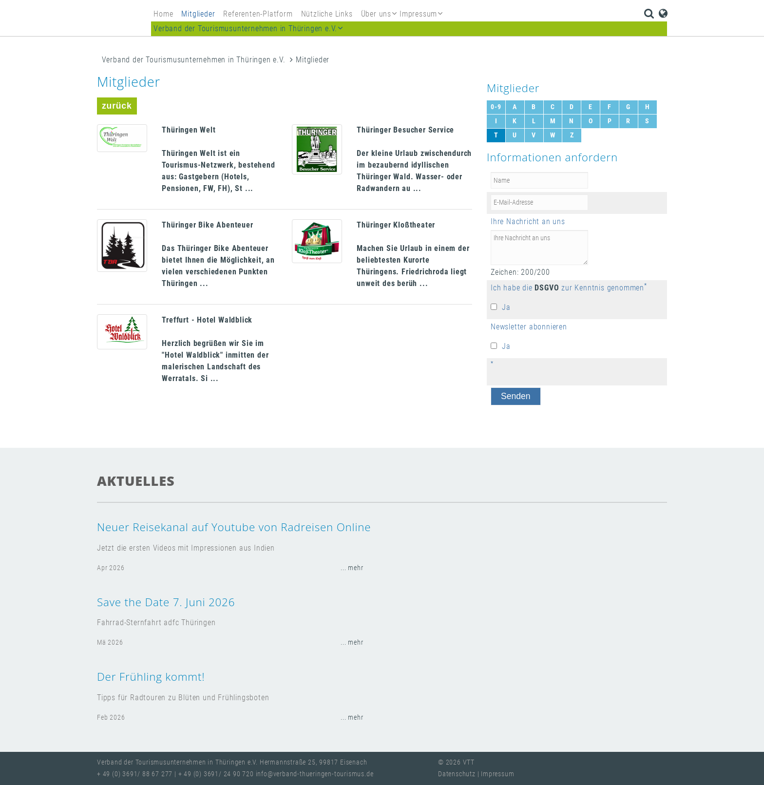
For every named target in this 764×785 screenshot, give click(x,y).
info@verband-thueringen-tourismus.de (315, 774)
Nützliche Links (327, 14)
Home (163, 14)
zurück (117, 106)
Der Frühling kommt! (151, 676)
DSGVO (547, 287)
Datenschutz (458, 774)
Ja (506, 307)
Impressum (497, 774)
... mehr (352, 568)
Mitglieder (198, 14)
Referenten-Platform (257, 14)
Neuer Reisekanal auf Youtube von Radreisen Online (234, 527)
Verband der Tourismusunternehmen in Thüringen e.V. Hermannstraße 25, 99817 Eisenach (232, 762)
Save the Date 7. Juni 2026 (166, 602)
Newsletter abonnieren (529, 326)
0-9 (496, 107)
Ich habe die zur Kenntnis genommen (567, 287)
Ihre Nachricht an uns (528, 221)
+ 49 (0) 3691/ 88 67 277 (134, 774)
